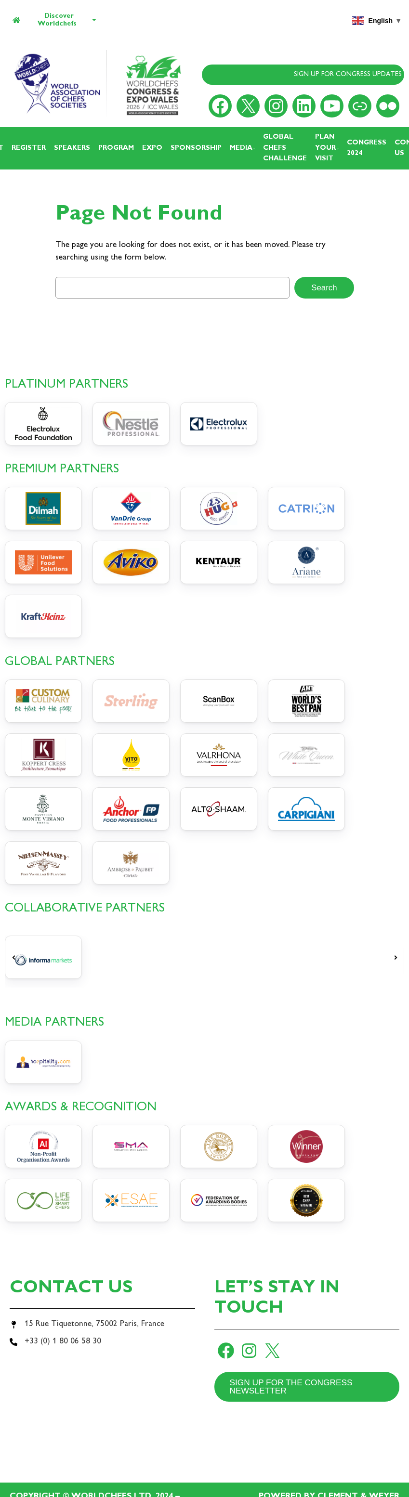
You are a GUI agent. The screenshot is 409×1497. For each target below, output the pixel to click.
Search (324, 287)
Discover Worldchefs (54, 20)
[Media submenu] (254, 148)
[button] (13, 957)
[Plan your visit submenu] (338, 148)
